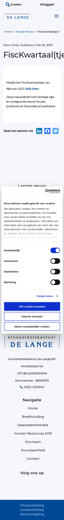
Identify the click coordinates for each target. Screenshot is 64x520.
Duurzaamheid (33, 450)
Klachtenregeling (32, 514)
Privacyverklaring (32, 505)
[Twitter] (56, 131)
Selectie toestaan (32, 316)
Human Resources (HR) (33, 433)
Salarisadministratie (33, 425)
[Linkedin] (39, 131)
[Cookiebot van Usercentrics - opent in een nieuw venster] (45, 191)
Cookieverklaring (32, 509)
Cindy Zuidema (22, 45)
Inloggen (47, 4)
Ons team (33, 442)
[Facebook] (47, 131)
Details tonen (45, 296)
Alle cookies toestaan (32, 306)
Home (33, 408)
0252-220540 (32, 387)
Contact (32, 459)
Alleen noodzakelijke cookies (32, 326)
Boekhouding (33, 417)
